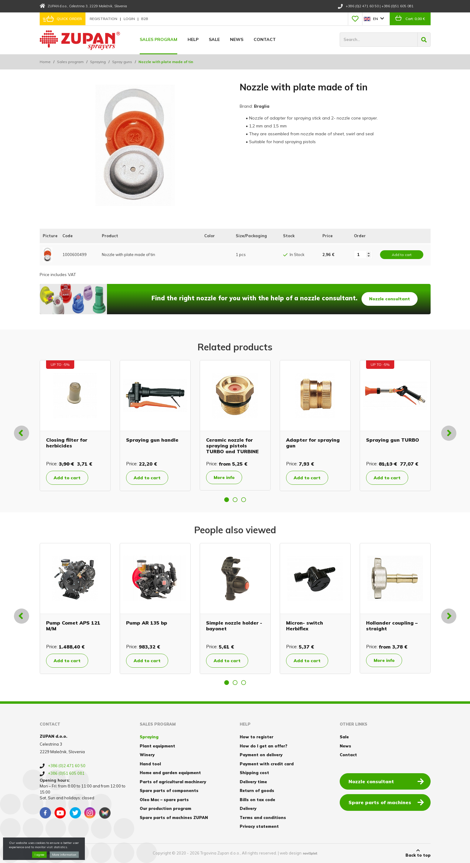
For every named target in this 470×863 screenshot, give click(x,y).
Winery (147, 754)
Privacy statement (259, 826)
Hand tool (150, 763)
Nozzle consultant (389, 299)
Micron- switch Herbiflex (304, 626)
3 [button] (243, 499)
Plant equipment (157, 745)
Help (193, 39)
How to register (256, 736)
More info (224, 477)
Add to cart (67, 477)
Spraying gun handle (152, 440)
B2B (144, 18)
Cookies (48, 853)
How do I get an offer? (263, 745)
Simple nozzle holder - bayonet (234, 626)
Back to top (418, 853)
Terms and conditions (263, 817)
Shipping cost (254, 772)
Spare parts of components (169, 790)
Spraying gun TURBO (392, 440)
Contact (265, 39)
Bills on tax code (257, 799)
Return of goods (257, 790)
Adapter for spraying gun (313, 443)
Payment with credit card (267, 763)
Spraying (98, 61)
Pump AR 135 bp (146, 623)
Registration (104, 18)
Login (130, 18)
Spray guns (122, 61)
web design (291, 853)
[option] (75, 425)
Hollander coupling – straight (392, 626)
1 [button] (226, 499)
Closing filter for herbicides (66, 443)
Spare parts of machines (386, 802)
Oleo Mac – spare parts (164, 799)
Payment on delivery (261, 754)
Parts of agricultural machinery (173, 781)
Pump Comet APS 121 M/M (73, 626)
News (236, 39)
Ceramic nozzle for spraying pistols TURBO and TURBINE (232, 445)
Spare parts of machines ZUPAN (174, 817)
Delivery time (253, 781)
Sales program (158, 39)
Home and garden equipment (170, 772)
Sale (214, 39)
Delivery (248, 808)
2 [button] (235, 499)
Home (45, 61)
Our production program (165, 808)
